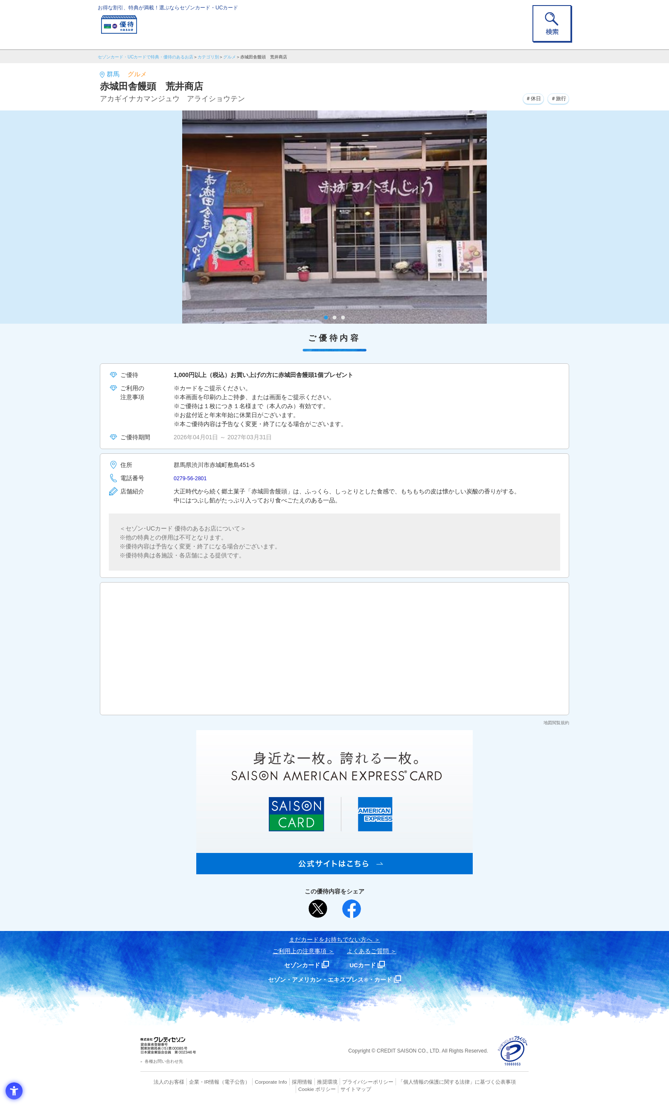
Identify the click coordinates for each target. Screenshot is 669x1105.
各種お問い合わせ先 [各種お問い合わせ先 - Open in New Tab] (164, 1061)
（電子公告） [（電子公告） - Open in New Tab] (222, 1081)
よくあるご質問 (368, 951)
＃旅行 (556, 97)
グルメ (229, 57)
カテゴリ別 (208, 57)
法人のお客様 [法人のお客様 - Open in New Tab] (161, 1081)
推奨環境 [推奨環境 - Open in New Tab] (309, 1081)
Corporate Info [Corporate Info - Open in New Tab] (256, 1081)
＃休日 (527, 97)
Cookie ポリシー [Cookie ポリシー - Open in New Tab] (504, 1081)
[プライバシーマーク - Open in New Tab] (513, 1051)
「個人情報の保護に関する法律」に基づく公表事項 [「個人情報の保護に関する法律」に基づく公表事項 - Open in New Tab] (429, 1081)
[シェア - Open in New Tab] (351, 908)
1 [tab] (326, 317)
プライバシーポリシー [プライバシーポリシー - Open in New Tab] (346, 1081)
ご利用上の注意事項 (299, 951)
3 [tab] (343, 317)
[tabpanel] (334, 217)
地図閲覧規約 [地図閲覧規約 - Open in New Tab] (556, 722)
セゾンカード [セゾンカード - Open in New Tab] (299, 965)
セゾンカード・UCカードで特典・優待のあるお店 (145, 57)
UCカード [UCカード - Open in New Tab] (365, 965)
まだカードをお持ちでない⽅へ (330, 939)
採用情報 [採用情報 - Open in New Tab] (285, 1081)
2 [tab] (335, 317)
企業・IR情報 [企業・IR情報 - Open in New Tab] (194, 1081)
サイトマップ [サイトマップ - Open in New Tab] (335, 1088)
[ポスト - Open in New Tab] (317, 908)
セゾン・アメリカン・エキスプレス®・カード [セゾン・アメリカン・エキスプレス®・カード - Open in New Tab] (330, 979)
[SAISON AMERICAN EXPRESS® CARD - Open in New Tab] (334, 869)
